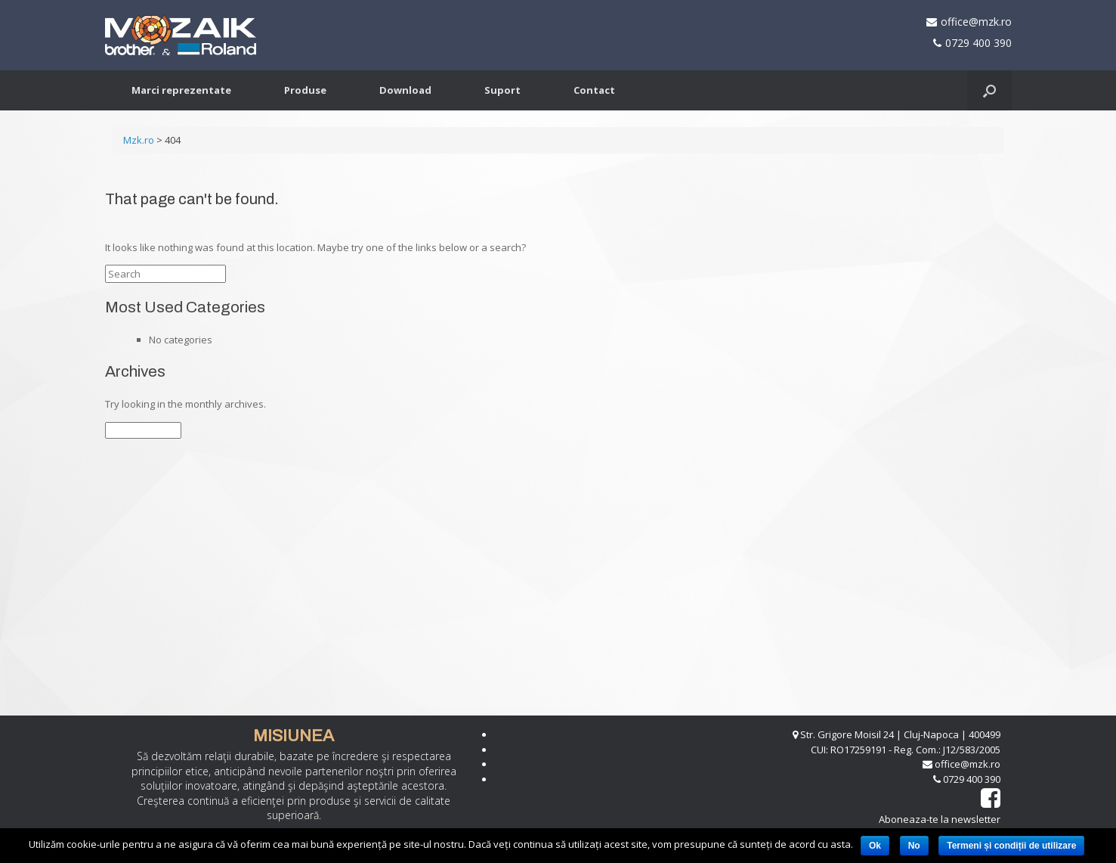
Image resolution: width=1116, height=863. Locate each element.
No (914, 845)
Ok (875, 845)
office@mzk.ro (976, 21)
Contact (594, 90)
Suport (502, 90)
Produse (305, 90)
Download (405, 90)
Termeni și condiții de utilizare (1011, 845)
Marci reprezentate (181, 90)
